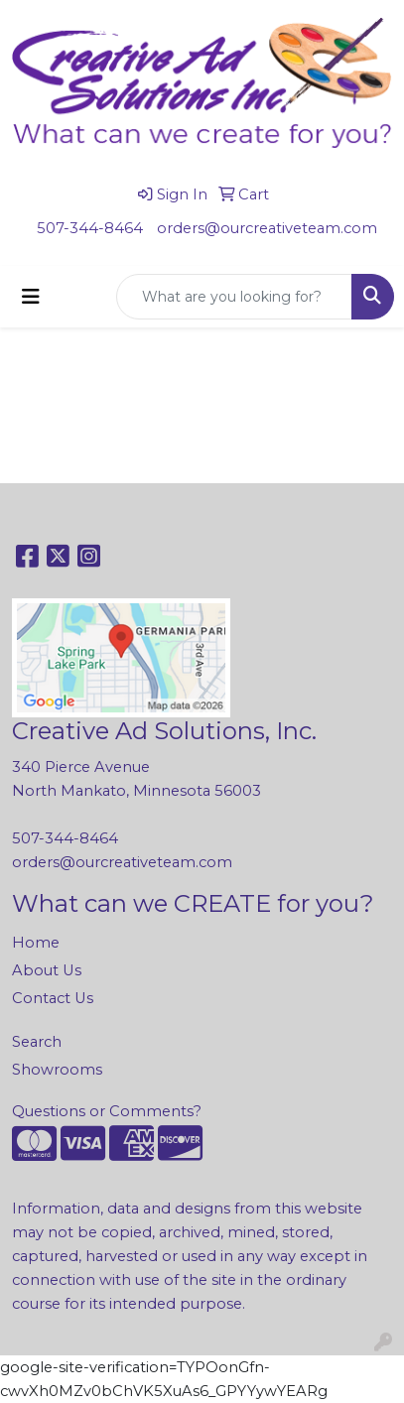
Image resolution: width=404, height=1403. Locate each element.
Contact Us (52, 998)
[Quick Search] (234, 296)
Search (37, 1042)
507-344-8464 (90, 228)
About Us (46, 970)
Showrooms (57, 1070)
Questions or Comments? (107, 1111)
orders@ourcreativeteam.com (267, 228)
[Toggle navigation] (31, 297)
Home (36, 943)
